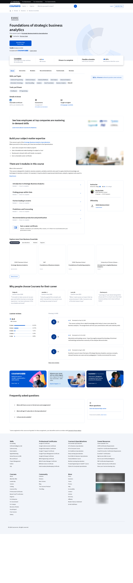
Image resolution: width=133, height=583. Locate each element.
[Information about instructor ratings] (100, 186)
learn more (103, 416)
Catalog (12, 488)
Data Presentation (49, 83)
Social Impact (13, 511)
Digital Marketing (14, 455)
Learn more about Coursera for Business (24, 128)
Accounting (13, 445)
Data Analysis (54, 80)
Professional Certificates (16, 493)
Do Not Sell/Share (72, 506)
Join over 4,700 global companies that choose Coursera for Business (95, 379)
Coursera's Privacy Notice (74, 432)
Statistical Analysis (30, 80)
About (12, 71)
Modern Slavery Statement (75, 503)
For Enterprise (13, 501)
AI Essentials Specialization (75, 445)
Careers (12, 485)
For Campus (13, 506)
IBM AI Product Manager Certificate (48, 463)
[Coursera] (15, 6)
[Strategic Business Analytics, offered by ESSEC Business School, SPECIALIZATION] (23, 265)
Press (69, 478)
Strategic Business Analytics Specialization (37, 142)
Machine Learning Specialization (76, 463)
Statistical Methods (43, 80)
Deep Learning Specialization (75, 455)
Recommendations (45, 71)
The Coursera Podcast (44, 488)
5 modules (17, 58)
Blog (40, 485)
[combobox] (53, 6)
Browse (16, 11)
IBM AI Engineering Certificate (46, 460)
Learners (41, 478)
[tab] (15, 242)
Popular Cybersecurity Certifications (106, 465)
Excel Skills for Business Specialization (78, 458)
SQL (11, 468)
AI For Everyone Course (74, 450)
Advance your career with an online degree (56, 376)
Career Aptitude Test (102, 445)
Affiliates (70, 501)
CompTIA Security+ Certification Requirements (109, 452)
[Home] (10, 10)
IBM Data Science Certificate (46, 465)
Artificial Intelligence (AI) (16, 447)
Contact (70, 493)
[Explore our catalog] (25, 6)
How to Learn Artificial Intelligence (106, 460)
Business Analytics (61, 83)
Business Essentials (34, 11)
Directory (70, 498)
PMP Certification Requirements (105, 463)
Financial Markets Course (74, 460)
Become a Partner (14, 508)
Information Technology (17, 83)
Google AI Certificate (44, 445)
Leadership (13, 483)
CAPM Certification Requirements (105, 447)
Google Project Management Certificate (49, 455)
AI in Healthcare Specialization (75, 452)
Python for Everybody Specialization (77, 468)
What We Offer (13, 480)
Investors (70, 480)
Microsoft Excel (13, 460)
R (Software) (14, 91)
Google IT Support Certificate (46, 452)
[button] (32, 6)
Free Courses (13, 513)
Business (23, 11)
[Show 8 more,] (14, 276)
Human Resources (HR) (15, 458)
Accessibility (71, 490)
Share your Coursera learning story (106, 468)
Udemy (11, 516)
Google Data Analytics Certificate (47, 450)
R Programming (23, 91)
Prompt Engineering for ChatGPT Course (78, 465)
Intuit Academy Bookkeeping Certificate (49, 468)
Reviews (71, 71)
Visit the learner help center (97, 410)
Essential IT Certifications (103, 455)
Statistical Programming (17, 80)
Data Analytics (13, 452)
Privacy (70, 485)
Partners (41, 480)
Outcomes (22, 71)
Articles (70, 496)
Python (11, 465)
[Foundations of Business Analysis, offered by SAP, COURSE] (52, 265)
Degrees (12, 498)
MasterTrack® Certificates (16, 496)
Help (69, 488)
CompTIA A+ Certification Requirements (107, 450)
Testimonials (60, 71)
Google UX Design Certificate (46, 458)
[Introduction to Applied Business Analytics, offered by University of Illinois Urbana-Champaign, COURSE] (109, 266)
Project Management (15, 463)
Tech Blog (41, 490)
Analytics (39, 83)
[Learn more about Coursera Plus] (33, 51)
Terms (70, 483)
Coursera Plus (13, 490)
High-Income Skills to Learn (104, 458)
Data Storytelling (30, 83)
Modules (32, 71)
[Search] (75, 6)
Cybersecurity (13, 450)
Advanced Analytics (65, 80)
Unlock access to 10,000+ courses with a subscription (18, 379)
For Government (14, 503)
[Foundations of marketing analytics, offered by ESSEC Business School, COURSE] (81, 265)
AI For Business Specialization (75, 447)
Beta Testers (42, 483)
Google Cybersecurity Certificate (47, 447)
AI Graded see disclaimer (41, 107)
